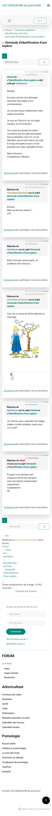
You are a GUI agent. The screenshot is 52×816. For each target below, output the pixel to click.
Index (7, 668)
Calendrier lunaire (11, 727)
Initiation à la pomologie (14, 748)
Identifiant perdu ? (15, 643)
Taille (4, 708)
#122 (46, 72)
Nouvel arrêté (8, 743)
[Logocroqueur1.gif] (12, 378)
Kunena (32, 591)
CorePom (6, 767)
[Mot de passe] (26, 623)
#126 (46, 291)
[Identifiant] (26, 614)
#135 (46, 455)
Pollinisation (8, 713)
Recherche (9, 677)
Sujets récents (11, 673)
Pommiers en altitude (12, 757)
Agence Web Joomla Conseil (34, 809)
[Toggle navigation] (9, 21)
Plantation (7, 699)
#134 (46, 402)
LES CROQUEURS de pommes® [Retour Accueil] (21, 5)
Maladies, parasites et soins (16, 718)
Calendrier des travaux (13, 722)
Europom (6, 771)
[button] (48, 5)
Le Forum (7, 663)
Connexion (9, 173)
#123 (46, 184)
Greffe (5, 704)
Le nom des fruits (10, 753)
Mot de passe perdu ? (17, 639)
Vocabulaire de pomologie (15, 762)
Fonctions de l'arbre (11, 694)
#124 (46, 241)
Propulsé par (22, 591)
